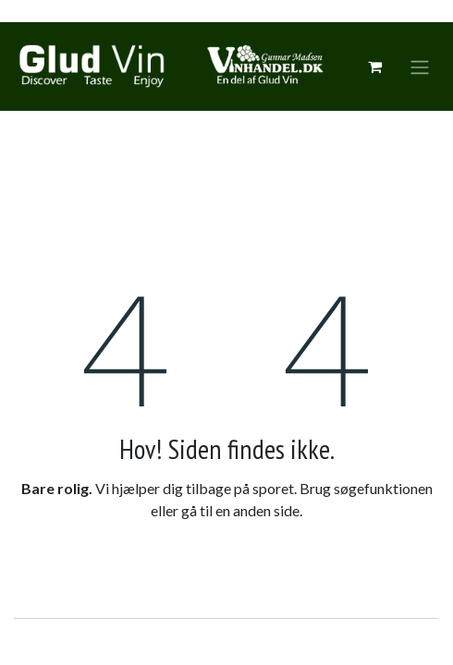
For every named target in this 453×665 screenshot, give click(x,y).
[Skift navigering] (419, 66)
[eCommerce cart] (374, 66)
